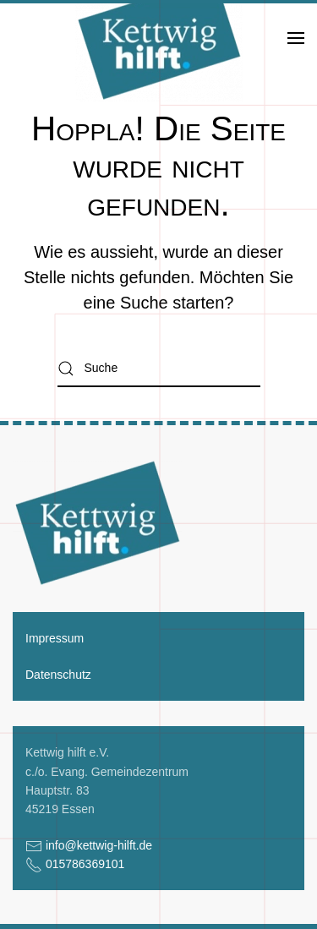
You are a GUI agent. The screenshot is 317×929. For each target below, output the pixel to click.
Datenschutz (58, 674)
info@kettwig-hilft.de (99, 845)
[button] (295, 38)
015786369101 (85, 864)
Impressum (54, 638)
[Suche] (158, 368)
